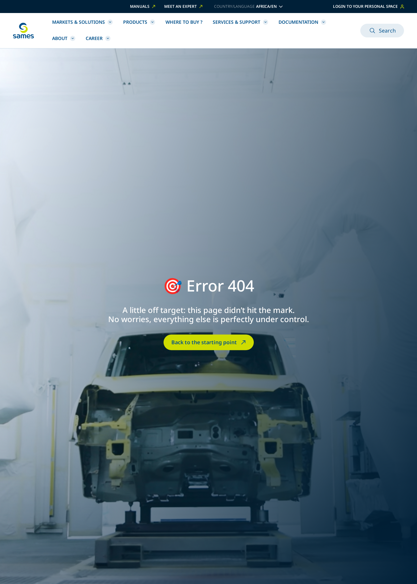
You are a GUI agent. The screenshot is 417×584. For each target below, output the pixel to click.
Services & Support (240, 22)
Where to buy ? (183, 22)
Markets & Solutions (82, 22)
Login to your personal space (368, 6)
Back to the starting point (209, 342)
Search (382, 30)
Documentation (302, 22)
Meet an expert (184, 6)
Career (98, 38)
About (63, 38)
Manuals (143, 6)
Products (139, 22)
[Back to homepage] (23, 30)
